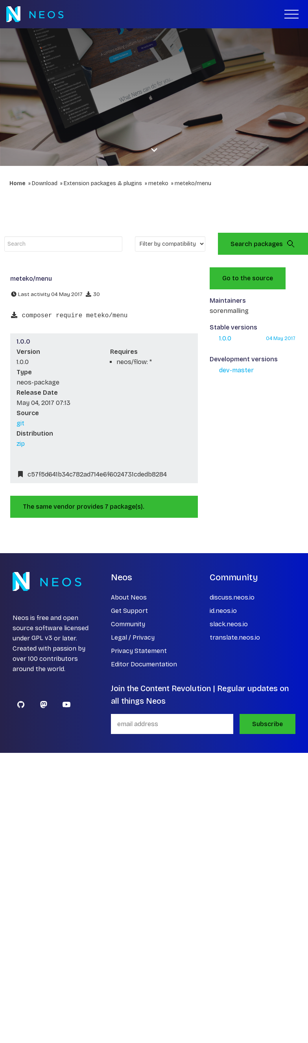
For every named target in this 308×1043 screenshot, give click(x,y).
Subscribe (267, 724)
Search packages (263, 243)
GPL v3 (41, 638)
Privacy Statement (139, 651)
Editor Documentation (144, 664)
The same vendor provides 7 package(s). (83, 506)
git (20, 423)
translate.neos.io (235, 637)
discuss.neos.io (232, 597)
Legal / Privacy (133, 637)
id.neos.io (223, 610)
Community (128, 624)
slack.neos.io (229, 624)
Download (44, 183)
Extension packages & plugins (103, 183)
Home (17, 183)
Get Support (129, 610)
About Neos (129, 597)
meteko (158, 183)
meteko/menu (193, 183)
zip (21, 443)
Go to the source (247, 278)
